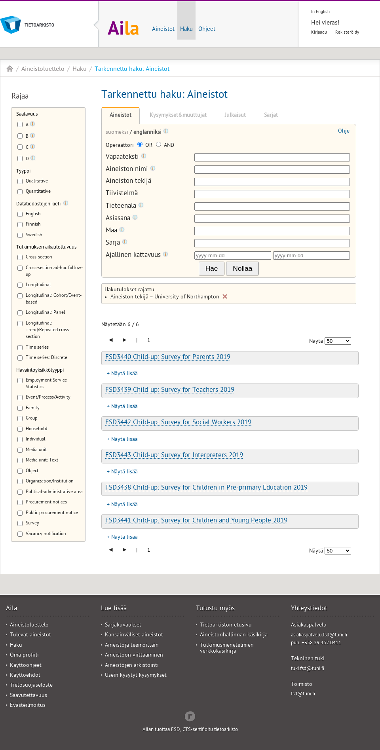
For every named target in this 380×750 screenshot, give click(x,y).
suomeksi (118, 132)
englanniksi (148, 132)
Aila (9, 68)
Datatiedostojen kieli (38, 204)
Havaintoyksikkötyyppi (40, 371)
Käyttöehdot (25, 675)
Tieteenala (125, 206)
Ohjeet (206, 29)
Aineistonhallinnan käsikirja (234, 635)
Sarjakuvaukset (123, 625)
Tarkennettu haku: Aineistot (132, 69)
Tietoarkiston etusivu (226, 625)
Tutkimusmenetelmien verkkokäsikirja (227, 648)
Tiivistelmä (122, 194)
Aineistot (163, 29)
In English (320, 12)
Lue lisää (114, 609)
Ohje (344, 131)
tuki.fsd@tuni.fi (307, 669)
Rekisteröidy (347, 32)
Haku (186, 29)
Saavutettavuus (28, 696)
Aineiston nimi (131, 169)
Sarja (116, 243)
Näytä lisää (124, 374)
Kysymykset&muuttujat (178, 115)
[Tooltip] (32, 125)
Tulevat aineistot (30, 635)
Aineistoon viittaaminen (134, 655)
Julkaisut (235, 115)
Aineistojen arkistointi (132, 666)
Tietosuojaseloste (31, 685)
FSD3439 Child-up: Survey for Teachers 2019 (169, 391)
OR (145, 145)
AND (165, 145)
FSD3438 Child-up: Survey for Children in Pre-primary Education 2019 (206, 488)
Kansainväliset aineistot (134, 635)
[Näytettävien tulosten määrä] (338, 341)
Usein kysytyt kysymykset (136, 675)
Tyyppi (23, 172)
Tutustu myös (215, 609)
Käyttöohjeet (26, 666)
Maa (115, 231)
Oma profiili (24, 655)
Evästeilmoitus (28, 706)
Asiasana (122, 218)
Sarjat (271, 115)
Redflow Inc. (190, 715)
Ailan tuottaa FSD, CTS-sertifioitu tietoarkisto (190, 730)
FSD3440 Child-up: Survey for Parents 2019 (167, 358)
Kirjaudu (319, 32)
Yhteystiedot (309, 609)
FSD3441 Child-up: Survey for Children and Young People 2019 (196, 521)
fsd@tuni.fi (303, 694)
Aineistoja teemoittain (132, 645)
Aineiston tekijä (128, 181)
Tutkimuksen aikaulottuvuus (46, 248)
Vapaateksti (126, 157)
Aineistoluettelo (43, 69)
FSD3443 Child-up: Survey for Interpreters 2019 (174, 456)
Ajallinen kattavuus (137, 255)
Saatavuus (27, 115)
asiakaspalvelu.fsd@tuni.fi (319, 635)
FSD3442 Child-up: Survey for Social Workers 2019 (178, 423)
